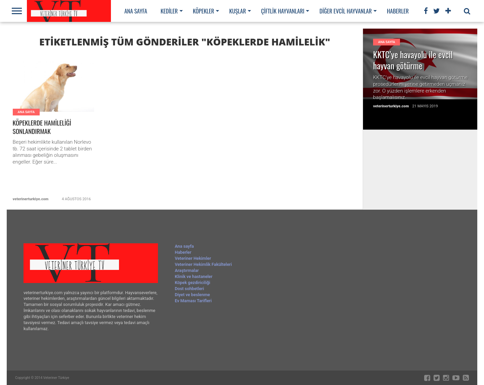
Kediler (169, 11)
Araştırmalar (187, 270)
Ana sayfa (135, 11)
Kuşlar (237, 11)
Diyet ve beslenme (192, 294)
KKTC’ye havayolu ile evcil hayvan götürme (413, 60)
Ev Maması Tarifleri (193, 300)
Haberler (398, 11)
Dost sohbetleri (189, 288)
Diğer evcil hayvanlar (345, 11)
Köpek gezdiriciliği (192, 282)
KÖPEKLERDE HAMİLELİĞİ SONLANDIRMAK (42, 127)
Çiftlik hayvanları (283, 11)
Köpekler (203, 11)
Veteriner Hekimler (193, 258)
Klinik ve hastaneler (193, 276)
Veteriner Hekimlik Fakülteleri (203, 264)
